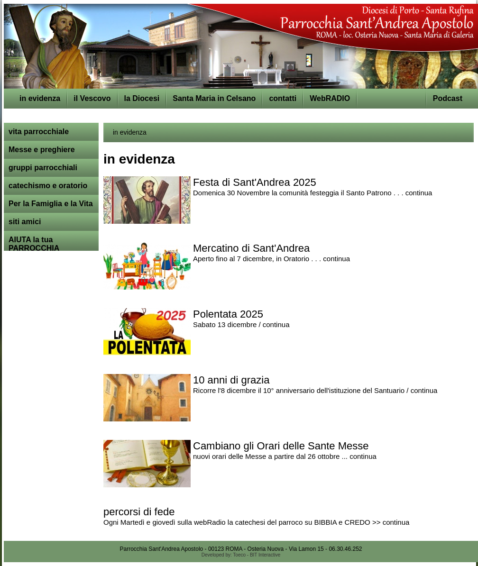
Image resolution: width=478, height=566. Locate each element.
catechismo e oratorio (48, 186)
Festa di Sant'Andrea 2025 (254, 182)
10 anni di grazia (231, 380)
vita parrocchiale (39, 132)
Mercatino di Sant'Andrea (251, 248)
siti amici (25, 222)
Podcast (447, 98)
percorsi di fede (139, 512)
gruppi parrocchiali (43, 168)
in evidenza (39, 98)
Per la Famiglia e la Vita (51, 204)
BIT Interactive (265, 554)
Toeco (239, 554)
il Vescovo (92, 98)
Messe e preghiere (42, 150)
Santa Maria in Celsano (214, 98)
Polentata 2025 (228, 314)
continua (418, 193)
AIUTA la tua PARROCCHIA (34, 244)
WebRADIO (330, 98)
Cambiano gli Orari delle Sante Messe (281, 446)
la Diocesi (142, 98)
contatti (282, 98)
